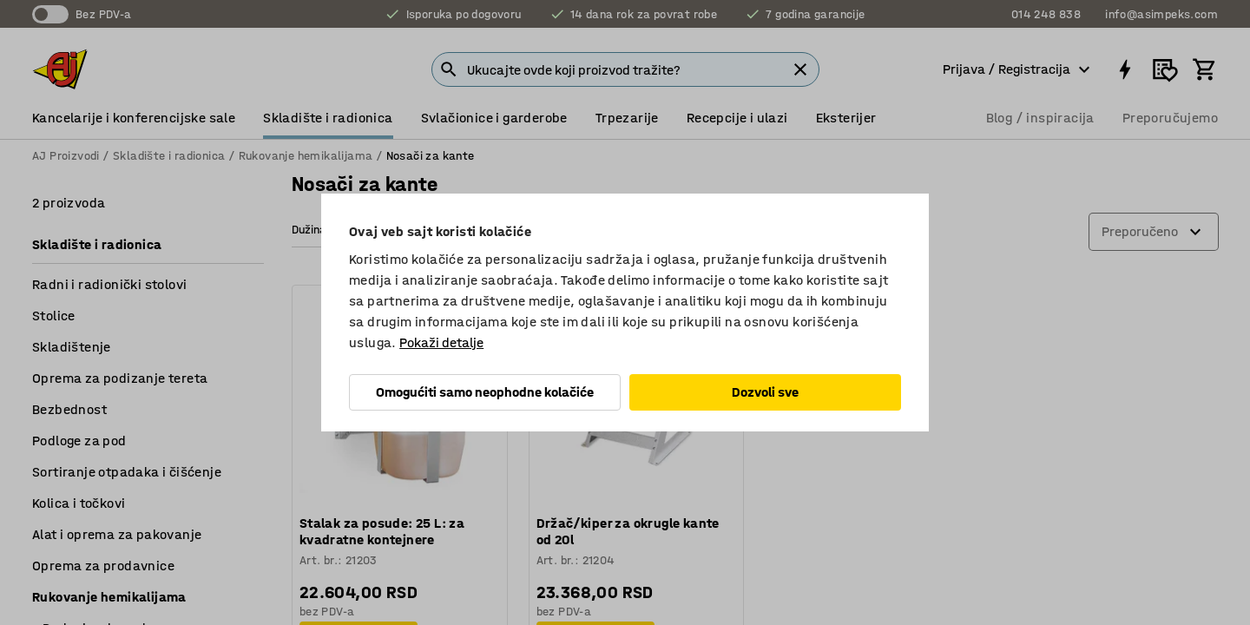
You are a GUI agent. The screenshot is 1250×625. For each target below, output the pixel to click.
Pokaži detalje (441, 342)
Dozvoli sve (765, 392)
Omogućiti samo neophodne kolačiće (485, 392)
